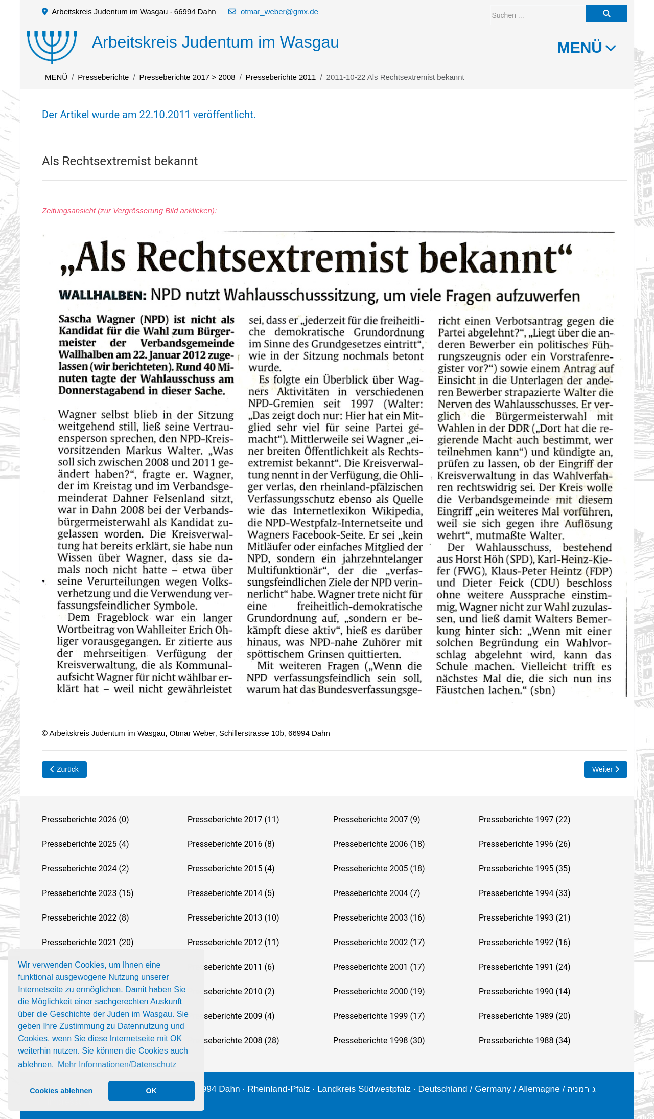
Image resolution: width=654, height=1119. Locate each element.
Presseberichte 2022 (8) (85, 918)
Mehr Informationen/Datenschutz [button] (117, 1064)
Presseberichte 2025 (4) (85, 844)
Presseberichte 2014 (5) (231, 893)
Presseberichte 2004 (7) (376, 893)
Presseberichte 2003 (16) (379, 918)
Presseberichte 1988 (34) (524, 1040)
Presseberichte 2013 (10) (233, 918)
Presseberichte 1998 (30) (379, 1040)
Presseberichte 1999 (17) (379, 1016)
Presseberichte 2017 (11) (233, 819)
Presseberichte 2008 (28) (233, 1040)
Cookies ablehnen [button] (61, 1091)
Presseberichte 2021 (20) (87, 942)
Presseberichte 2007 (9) (376, 819)
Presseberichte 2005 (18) (379, 869)
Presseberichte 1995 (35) (524, 869)
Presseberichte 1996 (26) (524, 844)
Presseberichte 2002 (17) (379, 942)
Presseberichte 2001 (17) (379, 967)
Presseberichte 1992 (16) (524, 942)
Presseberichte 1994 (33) (524, 893)
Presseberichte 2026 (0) (85, 819)
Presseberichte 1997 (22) (524, 819)
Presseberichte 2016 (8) (231, 844)
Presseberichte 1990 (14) (524, 991)
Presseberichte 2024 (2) (85, 869)
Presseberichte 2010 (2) (231, 991)
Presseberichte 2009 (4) (231, 1016)
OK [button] (151, 1091)
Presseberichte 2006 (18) (379, 844)
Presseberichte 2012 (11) (233, 942)
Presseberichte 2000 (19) (379, 991)
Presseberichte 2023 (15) (87, 893)
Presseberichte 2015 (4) (231, 869)
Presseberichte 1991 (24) (524, 967)
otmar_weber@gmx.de (279, 11)
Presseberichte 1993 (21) (524, 918)
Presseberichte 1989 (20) (524, 1016)
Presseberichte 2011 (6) (231, 967)
